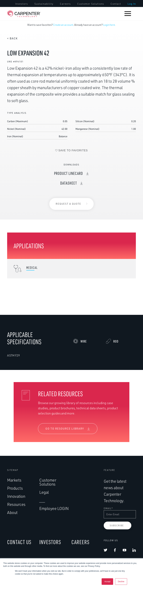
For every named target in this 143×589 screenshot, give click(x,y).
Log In (132, 3)
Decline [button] (121, 581)
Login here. (109, 24)
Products (15, 488)
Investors (21, 3)
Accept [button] (107, 581)
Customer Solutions (90, 3)
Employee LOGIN (53, 508)
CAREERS (80, 541)
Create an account (63, 24)
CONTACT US (19, 541)
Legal (44, 492)
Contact (116, 3)
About (12, 512)
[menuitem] (21, 3)
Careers (65, 3)
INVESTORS (50, 541)
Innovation (16, 496)
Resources (16, 504)
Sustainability (43, 3)
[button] (128, 13)
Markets (14, 480)
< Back (12, 38)
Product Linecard (68, 177)
